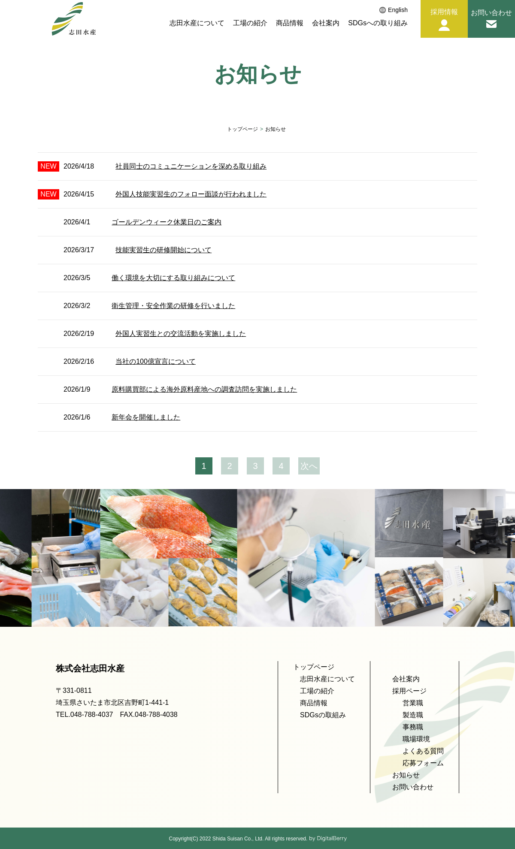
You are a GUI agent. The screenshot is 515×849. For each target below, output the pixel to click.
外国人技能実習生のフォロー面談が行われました (191, 194)
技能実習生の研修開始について (163, 250)
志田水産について (197, 23)
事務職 (413, 727)
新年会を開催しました (146, 417)
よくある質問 (423, 751)
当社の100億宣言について (155, 361)
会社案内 (325, 23)
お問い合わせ (412, 787)
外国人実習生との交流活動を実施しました (180, 333)
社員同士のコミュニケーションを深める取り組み (191, 166)
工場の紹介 (250, 23)
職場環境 (416, 739)
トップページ (242, 129)
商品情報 (289, 23)
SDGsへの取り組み (378, 23)
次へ (309, 466)
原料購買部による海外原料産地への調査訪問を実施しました (204, 389)
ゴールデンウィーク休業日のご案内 (166, 222)
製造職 (413, 715)
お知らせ (406, 775)
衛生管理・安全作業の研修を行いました (173, 305)
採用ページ (409, 691)
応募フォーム (423, 763)
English (393, 10)
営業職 (413, 703)
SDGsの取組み (323, 715)
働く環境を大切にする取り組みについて (173, 277)
